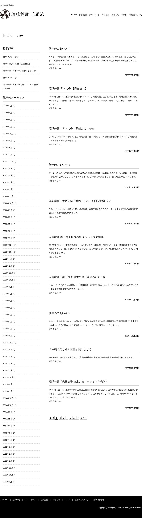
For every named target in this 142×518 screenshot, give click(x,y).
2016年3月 (7, 356)
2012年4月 (7, 440)
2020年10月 (8, 280)
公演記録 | (45, 500)
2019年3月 (7, 315)
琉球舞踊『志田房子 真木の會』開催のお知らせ (77, 277)
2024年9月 (7, 140)
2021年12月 (8, 245)
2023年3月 (7, 182)
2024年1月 (7, 154)
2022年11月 (8, 196)
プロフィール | (30, 500)
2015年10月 (8, 377)
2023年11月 (8, 161)
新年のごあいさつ (10, 57)
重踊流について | (82, 500)
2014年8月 (7, 412)
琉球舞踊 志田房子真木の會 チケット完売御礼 (76, 237)
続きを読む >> (55, 68)
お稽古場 (115, 15)
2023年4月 (7, 175)
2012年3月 (7, 447)
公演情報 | (17, 500)
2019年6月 (7, 308)
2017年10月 (8, 342)
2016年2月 (7, 363)
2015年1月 (7, 391)
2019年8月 (7, 301)
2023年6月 (7, 168)
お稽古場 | (57, 500)
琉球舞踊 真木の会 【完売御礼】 (17, 64)
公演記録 (105, 15)
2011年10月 (8, 475)
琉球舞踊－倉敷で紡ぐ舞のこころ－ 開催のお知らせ (80, 200)
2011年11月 (8, 468)
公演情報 (83, 15)
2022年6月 (7, 231)
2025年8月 (7, 113)
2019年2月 (7, 321)
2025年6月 (7, 120)
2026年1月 (7, 106)
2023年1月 (7, 189)
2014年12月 (8, 398)
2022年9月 (7, 210)
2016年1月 (7, 370)
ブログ (124, 15)
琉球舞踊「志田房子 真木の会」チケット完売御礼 (78, 381)
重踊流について (135, 15)
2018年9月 (7, 335)
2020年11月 (8, 273)
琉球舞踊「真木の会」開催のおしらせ (19, 70)
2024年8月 (7, 147)
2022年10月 (8, 203)
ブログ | (68, 500)
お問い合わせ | (98, 500)
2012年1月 (7, 461)
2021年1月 (7, 266)
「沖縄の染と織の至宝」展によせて (70, 349)
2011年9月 (7, 482)
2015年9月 (7, 384)
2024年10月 (8, 133)
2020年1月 (7, 294)
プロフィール (94, 15)
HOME (74, 14)
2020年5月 (7, 287)
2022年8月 (7, 217)
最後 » (83, 418)
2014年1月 (7, 426)
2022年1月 (7, 238)
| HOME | (5, 500)
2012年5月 (7, 433)
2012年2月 (7, 454)
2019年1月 (7, 328)
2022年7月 (7, 224)
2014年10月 (8, 405)
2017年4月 (7, 349)
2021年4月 (7, 259)
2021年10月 (8, 252)
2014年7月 (7, 419)
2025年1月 (7, 126)
